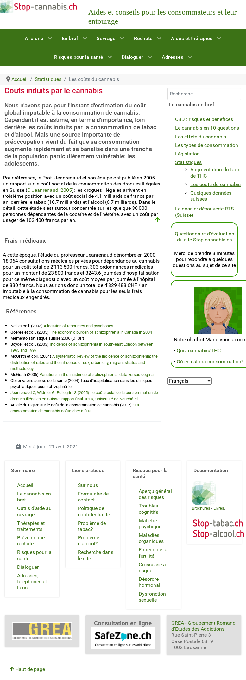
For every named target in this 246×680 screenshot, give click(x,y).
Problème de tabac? (92, 526)
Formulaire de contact (93, 497)
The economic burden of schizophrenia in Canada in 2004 (101, 332)
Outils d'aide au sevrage (34, 511)
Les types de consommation (206, 145)
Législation (187, 154)
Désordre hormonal (149, 582)
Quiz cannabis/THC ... (201, 351)
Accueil (25, 485)
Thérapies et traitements (31, 526)
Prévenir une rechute (31, 541)
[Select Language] (189, 381)
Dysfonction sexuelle (152, 597)
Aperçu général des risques (155, 494)
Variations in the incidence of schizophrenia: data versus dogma (96, 374)
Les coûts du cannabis (215, 184)
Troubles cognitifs (148, 509)
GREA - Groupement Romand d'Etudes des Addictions (203, 626)
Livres (218, 508)
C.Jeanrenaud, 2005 (49, 190)
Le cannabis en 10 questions (207, 128)
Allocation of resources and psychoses (78, 326)
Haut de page (27, 669)
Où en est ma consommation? (210, 362)
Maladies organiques (151, 538)
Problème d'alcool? (88, 541)
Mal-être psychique (150, 524)
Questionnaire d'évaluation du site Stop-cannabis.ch (204, 237)
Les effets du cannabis (200, 137)
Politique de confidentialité (94, 511)
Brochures (201, 508)
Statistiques (188, 162)
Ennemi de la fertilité (153, 553)
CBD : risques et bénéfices (204, 119)
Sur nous (88, 485)
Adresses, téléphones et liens (32, 582)
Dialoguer (28, 567)
